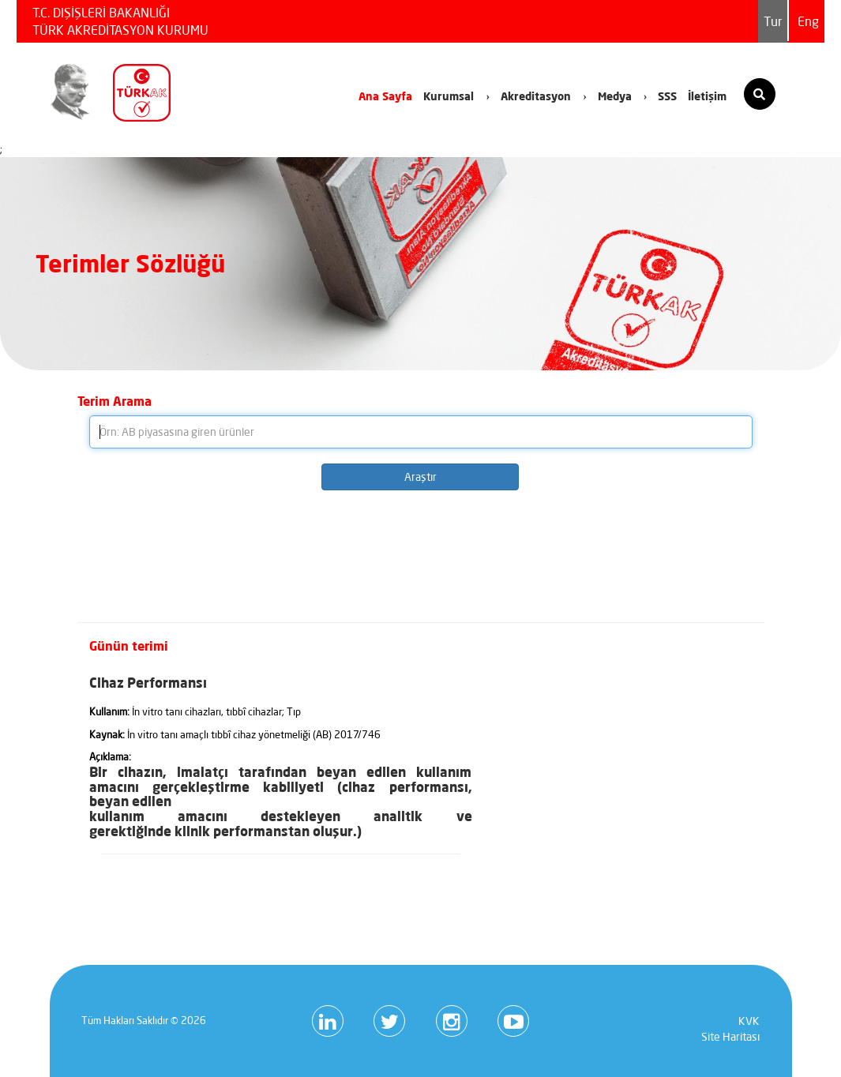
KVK (749, 1021)
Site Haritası (730, 1037)
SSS (667, 95)
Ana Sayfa (385, 95)
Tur (773, 21)
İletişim (707, 95)
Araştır (420, 477)
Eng (808, 21)
